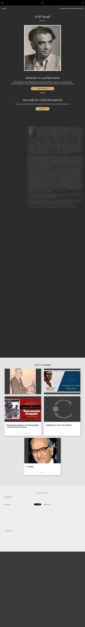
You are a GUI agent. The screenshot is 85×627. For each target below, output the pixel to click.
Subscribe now (42, 88)
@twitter (7, 504)
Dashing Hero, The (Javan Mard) (58, 425)
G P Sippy (30, 467)
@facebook (47, 504)
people (3, 8)
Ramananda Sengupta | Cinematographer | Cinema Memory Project (23, 426)
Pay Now (43, 109)
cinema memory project (23, 433)
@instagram (8, 497)
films (62, 433)
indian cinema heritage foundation (72, 8)
